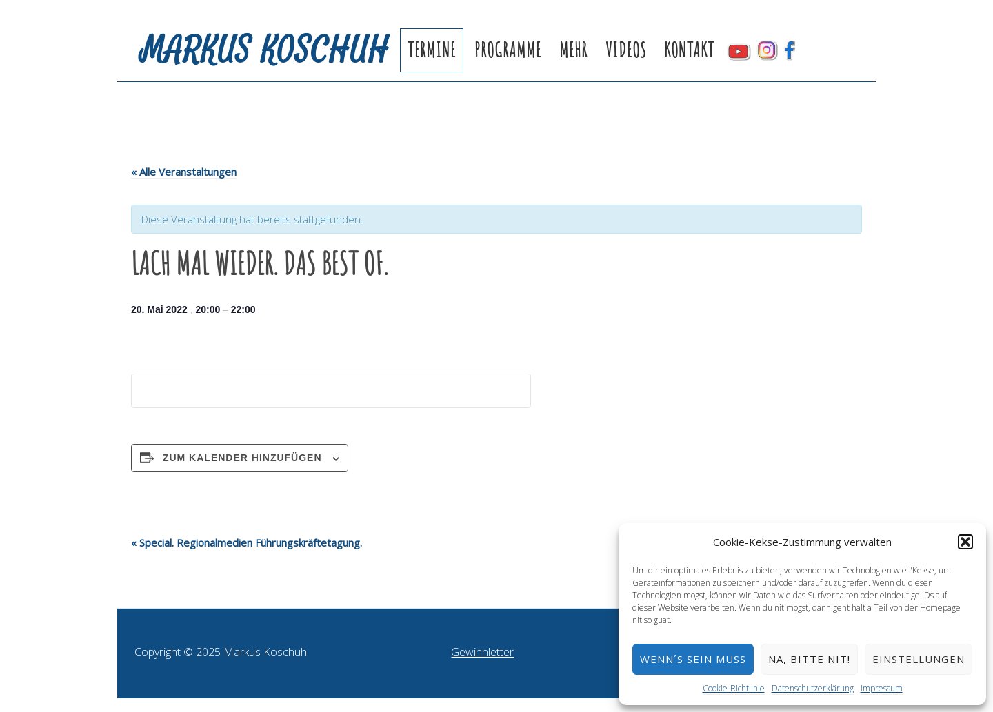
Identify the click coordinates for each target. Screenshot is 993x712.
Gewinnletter (482, 652)
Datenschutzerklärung (813, 688)
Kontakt (689, 50)
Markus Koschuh (265, 50)
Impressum (882, 688)
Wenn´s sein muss (693, 659)
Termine (432, 50)
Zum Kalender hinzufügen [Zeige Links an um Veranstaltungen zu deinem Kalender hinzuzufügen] (242, 457)
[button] (965, 542)
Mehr (573, 50)
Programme (507, 50)
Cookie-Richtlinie (734, 688)
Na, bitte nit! (809, 659)
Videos (625, 50)
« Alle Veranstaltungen (184, 172)
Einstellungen (918, 659)
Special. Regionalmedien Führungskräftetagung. (246, 542)
